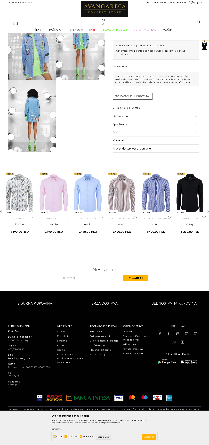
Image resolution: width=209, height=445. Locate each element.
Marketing (88, 436)
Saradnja (62, 366)
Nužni (59, 436)
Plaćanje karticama (100, 375)
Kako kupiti (96, 357)
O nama (61, 357)
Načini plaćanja (98, 379)
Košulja (19, 254)
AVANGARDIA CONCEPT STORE (22, 28)
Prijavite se (140, 303)
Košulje (61, 28)
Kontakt (61, 370)
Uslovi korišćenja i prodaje (104, 366)
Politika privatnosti (100, 361)
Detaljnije (56, 428)
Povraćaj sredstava (133, 374)
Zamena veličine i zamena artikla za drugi (136, 363)
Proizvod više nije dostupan (132, 126)
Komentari (155, 170)
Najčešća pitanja (99, 370)
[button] (199, 22)
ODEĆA (52, 28)
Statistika (73, 436)
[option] (19, 234)
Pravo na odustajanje (134, 378)
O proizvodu (155, 146)
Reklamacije (129, 369)
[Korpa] (199, 2)
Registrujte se (177, 2)
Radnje (61, 375)
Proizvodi (43, 28)
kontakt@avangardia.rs (21, 383)
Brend (155, 162)
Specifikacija (155, 154)
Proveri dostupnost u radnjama (155, 178)
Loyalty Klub (64, 388)
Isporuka (127, 357)
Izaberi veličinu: (121, 96)
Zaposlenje (63, 361)
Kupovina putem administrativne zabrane (70, 381)
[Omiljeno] (192, 2)
